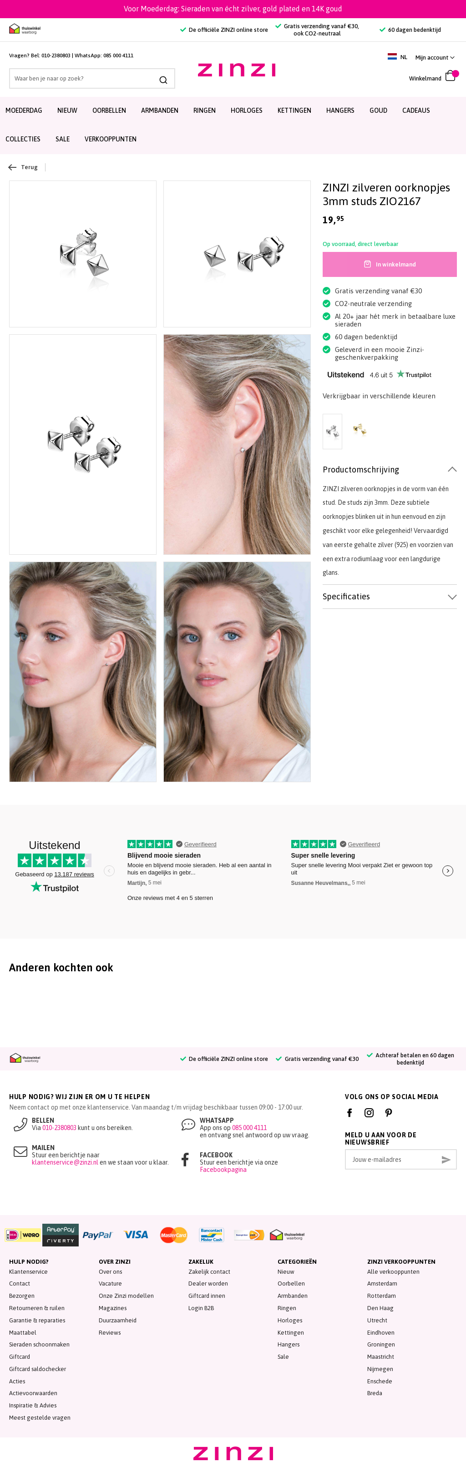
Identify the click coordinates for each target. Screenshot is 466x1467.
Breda (374, 1393)
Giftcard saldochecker (37, 1369)
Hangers (340, 110)
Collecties (23, 139)
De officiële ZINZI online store (224, 29)
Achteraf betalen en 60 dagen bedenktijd (410, 1059)
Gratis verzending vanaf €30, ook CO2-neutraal (317, 30)
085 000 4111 (118, 55)
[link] (435, 57)
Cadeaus (416, 110)
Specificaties (346, 596)
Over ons (110, 1271)
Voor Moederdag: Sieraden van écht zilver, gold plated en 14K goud (233, 9)
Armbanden (159, 110)
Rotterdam (381, 1295)
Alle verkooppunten (393, 1271)
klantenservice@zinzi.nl (65, 1162)
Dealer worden (208, 1283)
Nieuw (67, 110)
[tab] (390, 470)
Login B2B (201, 1308)
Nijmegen (380, 1369)
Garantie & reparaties (37, 1320)
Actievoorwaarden (33, 1393)
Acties (17, 1381)
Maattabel (22, 1332)
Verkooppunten (111, 139)
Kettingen (294, 110)
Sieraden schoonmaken (39, 1344)
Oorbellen (109, 110)
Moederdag (23, 110)
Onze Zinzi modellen (126, 1295)
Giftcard (19, 1356)
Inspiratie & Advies (32, 1405)
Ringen (204, 110)
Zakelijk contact (209, 1271)
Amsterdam (382, 1283)
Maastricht (380, 1356)
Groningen (381, 1344)
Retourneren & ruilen (37, 1308)
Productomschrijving (361, 469)
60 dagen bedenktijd (410, 29)
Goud (378, 110)
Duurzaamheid (118, 1320)
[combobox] (73, 78)
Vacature (110, 1283)
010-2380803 (56, 55)
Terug (23, 167)
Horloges (247, 110)
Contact (19, 1283)
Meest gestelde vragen (40, 1417)
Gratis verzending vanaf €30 (317, 1058)
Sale (283, 1356)
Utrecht (377, 1320)
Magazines (113, 1308)
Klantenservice (28, 1271)
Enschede (379, 1381)
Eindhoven (381, 1332)
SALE (63, 139)
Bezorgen (22, 1295)
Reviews (110, 1332)
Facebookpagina (223, 1169)
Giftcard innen (206, 1295)
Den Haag (380, 1308)
